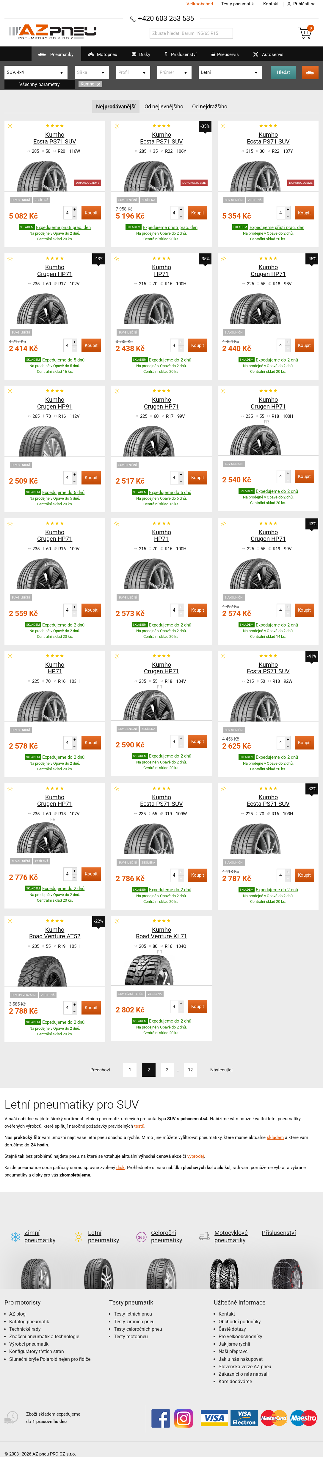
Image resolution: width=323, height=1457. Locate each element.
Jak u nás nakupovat (241, 1349)
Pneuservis (223, 56)
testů (139, 1126)
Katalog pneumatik (29, 1312)
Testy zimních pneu (134, 1312)
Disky (136, 56)
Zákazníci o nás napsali (244, 1364)
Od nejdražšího (209, 106)
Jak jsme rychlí (234, 1334)
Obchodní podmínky (240, 1312)
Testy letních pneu (133, 1304)
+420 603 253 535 (166, 18)
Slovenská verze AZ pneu (245, 1357)
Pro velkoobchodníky (240, 1327)
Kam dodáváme (235, 1372)
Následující (223, 1070)
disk (120, 1167)
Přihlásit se (299, 4)
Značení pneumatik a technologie (44, 1327)
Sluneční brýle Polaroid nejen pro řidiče (49, 1349)
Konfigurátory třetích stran (36, 1342)
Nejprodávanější (116, 106)
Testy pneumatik (237, 4)
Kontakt (270, 4)
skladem (275, 1137)
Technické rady (25, 1319)
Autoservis (269, 56)
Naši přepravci (234, 1342)
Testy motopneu (131, 1327)
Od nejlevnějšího (164, 106)
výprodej (195, 1156)
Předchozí (98, 1070)
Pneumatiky (47, 56)
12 (191, 1070)
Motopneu (96, 56)
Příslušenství (181, 54)
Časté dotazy (232, 1319)
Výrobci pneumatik (28, 1334)
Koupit (91, 213)
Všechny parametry (39, 84)
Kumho (90, 84)
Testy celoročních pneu (138, 1319)
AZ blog (17, 1304)
